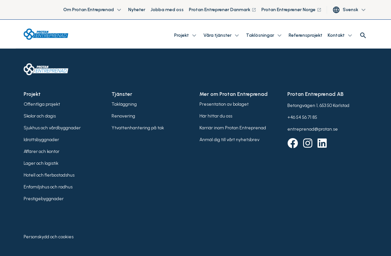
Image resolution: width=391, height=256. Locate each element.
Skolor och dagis (40, 116)
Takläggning (124, 104)
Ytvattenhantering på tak (138, 128)
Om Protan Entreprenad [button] (93, 10)
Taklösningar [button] (264, 35)
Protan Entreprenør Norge (291, 9)
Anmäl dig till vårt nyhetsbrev (229, 139)
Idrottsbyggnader (41, 139)
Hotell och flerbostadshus (49, 175)
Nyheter (136, 9)
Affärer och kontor (41, 151)
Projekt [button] (186, 35)
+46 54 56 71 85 (302, 117)
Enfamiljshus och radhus (48, 187)
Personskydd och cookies (48, 237)
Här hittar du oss (215, 116)
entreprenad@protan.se (312, 129)
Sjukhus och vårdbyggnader (52, 128)
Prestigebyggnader (44, 199)
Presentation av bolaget (224, 104)
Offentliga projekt (42, 104)
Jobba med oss (167, 9)
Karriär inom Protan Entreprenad (232, 128)
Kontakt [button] (341, 35)
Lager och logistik (41, 163)
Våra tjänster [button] (222, 35)
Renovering (123, 116)
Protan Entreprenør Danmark (222, 9)
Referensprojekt (305, 35)
